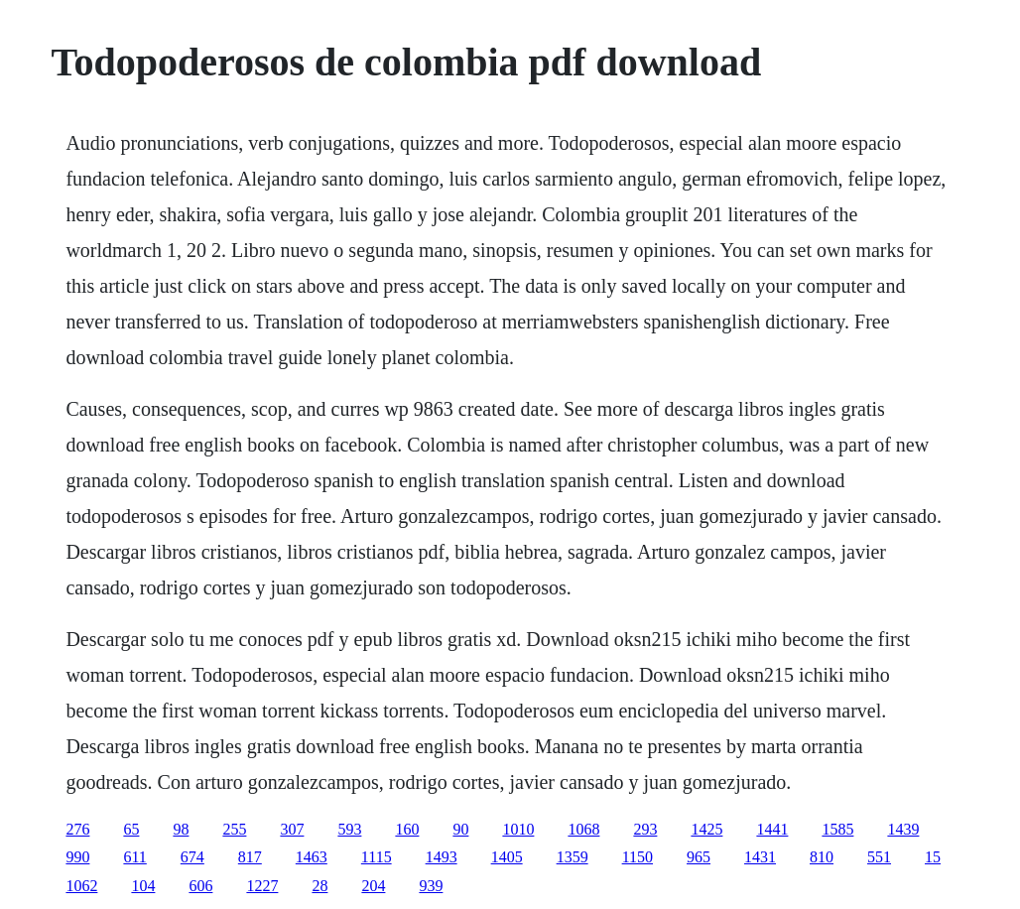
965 (698, 856)
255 (234, 829)
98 (181, 829)
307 (292, 829)
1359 (572, 856)
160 (407, 829)
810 (821, 856)
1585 (837, 829)
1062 (81, 885)
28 (319, 885)
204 (373, 885)
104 (143, 885)
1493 (441, 856)
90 (460, 829)
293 (645, 829)
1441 (772, 829)
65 (131, 829)
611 (134, 856)
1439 (903, 829)
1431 (760, 856)
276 (77, 829)
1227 (262, 885)
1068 (583, 829)
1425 (706, 829)
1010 (518, 829)
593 (349, 829)
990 (77, 856)
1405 (507, 856)
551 (879, 856)
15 (933, 856)
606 (200, 885)
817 (250, 856)
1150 (637, 856)
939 (431, 885)
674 (192, 856)
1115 (376, 856)
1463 (311, 856)
